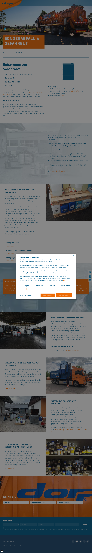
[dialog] (46, 276)
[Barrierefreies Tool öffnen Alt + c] (2, 551)
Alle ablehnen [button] (47, 295)
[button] (26, 295)
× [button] (73, 255)
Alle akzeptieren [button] (64, 295)
